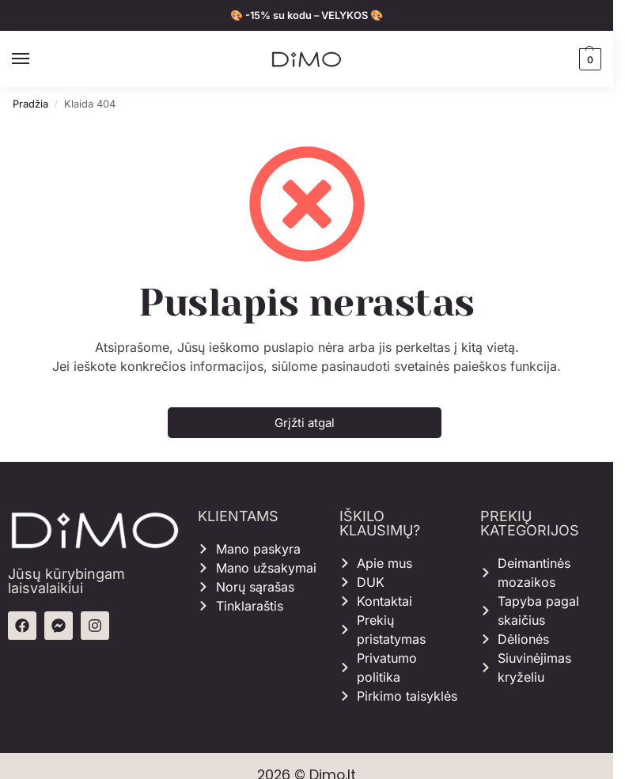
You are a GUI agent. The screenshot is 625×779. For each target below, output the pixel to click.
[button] (588, 59)
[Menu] (35, 59)
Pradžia (30, 104)
